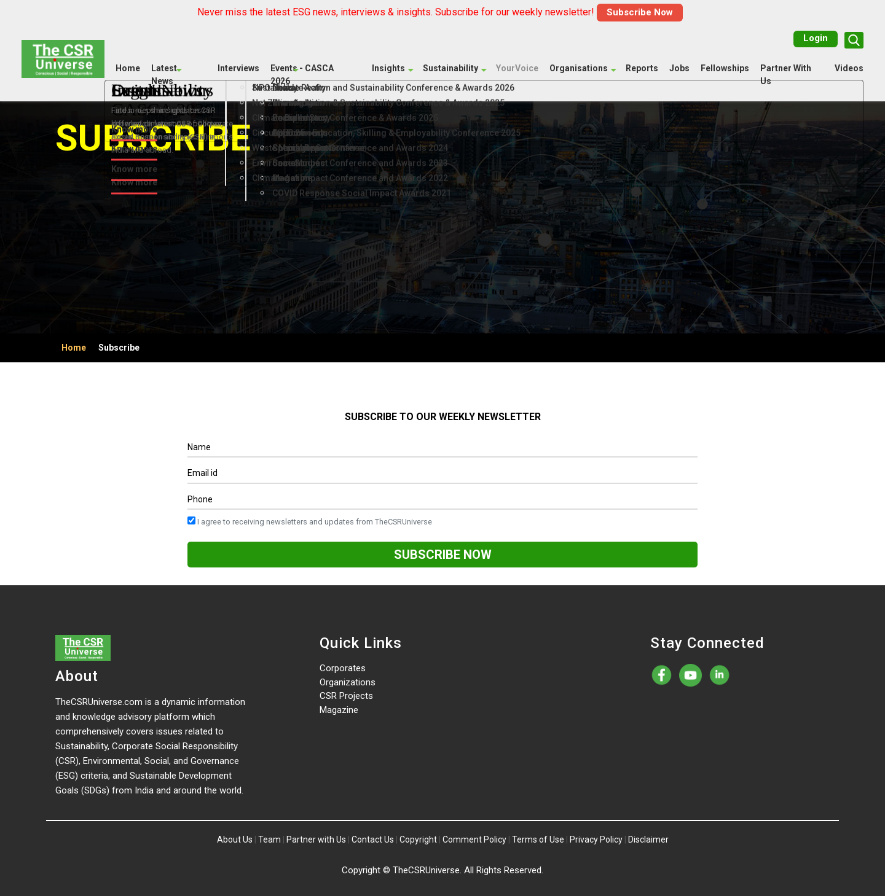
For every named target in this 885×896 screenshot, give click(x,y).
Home (128, 68)
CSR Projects (346, 695)
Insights (388, 68)
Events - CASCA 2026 (302, 74)
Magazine (339, 709)
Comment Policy (474, 839)
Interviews (238, 68)
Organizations (348, 682)
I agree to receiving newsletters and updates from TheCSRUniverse (309, 521)
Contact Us (373, 839)
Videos (849, 68)
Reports (642, 68)
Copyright (418, 839)
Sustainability (450, 68)
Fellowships (725, 68)
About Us (235, 839)
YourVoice (517, 68)
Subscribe (119, 348)
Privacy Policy (596, 839)
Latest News (164, 74)
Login (815, 38)
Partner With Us (785, 74)
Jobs (679, 68)
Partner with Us (316, 839)
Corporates (343, 668)
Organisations (578, 68)
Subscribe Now (640, 12)
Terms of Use (538, 839)
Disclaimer (648, 839)
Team (269, 839)
